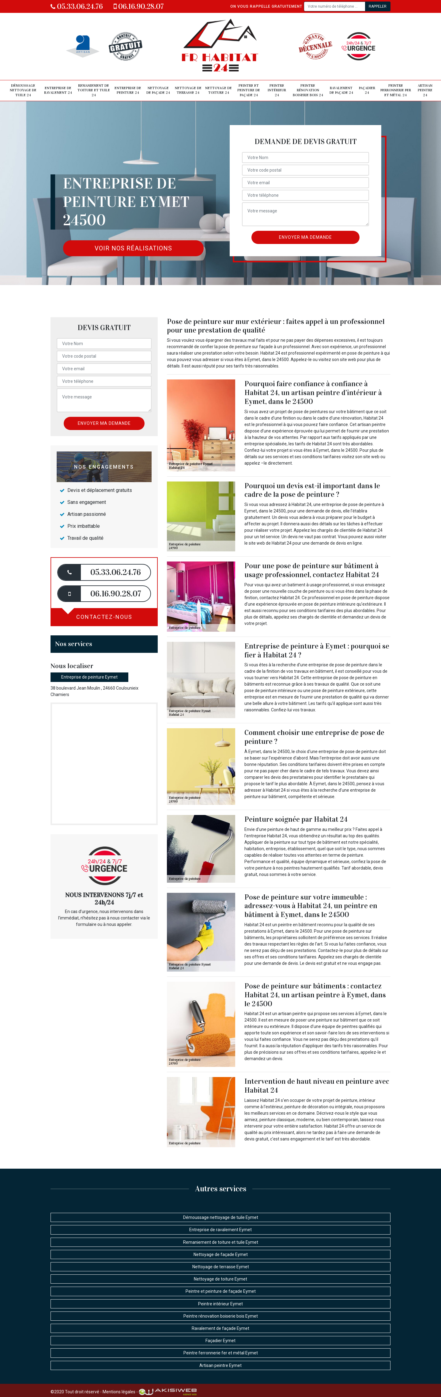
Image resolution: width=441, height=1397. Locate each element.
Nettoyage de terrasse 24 (188, 90)
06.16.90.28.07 (139, 6)
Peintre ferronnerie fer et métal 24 (395, 90)
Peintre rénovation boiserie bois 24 (308, 90)
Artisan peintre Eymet (220, 1365)
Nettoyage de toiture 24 (218, 90)
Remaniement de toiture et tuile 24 (93, 90)
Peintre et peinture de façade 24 (248, 90)
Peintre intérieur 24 (277, 90)
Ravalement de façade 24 (341, 90)
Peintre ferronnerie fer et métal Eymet (220, 1352)
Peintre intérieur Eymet (220, 1303)
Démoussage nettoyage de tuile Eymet (220, 1217)
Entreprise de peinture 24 (128, 90)
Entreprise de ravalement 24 (58, 90)
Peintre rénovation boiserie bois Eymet (220, 1316)
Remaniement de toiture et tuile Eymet (220, 1242)
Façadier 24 (367, 90)
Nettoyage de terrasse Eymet (220, 1266)
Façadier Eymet (220, 1340)
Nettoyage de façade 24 (158, 90)
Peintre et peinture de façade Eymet (221, 1291)
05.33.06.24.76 (77, 6)
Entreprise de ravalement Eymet (220, 1229)
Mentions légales (119, 1391)
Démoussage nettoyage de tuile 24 (23, 90)
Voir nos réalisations (133, 248)
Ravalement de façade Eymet (220, 1328)
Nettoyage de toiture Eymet (220, 1279)
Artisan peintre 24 (425, 90)
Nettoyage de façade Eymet (221, 1254)
